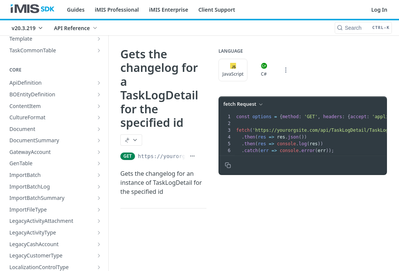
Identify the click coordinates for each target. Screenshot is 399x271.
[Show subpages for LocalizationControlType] (99, 267)
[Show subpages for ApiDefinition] (99, 83)
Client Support (216, 9)
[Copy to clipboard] (228, 165)
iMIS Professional (117, 9)
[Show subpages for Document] (99, 129)
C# (264, 70)
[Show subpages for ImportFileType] (99, 210)
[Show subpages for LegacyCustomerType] (99, 256)
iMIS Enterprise (168, 9)
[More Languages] (285, 70)
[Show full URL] (192, 156)
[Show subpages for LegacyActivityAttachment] (99, 221)
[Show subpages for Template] (99, 39)
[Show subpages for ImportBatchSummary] (99, 198)
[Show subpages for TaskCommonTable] (99, 50)
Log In (379, 9)
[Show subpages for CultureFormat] (99, 117)
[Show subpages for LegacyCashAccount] (99, 244)
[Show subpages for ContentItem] (99, 106)
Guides (76, 9)
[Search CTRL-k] (363, 27)
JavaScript (232, 70)
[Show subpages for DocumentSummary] (99, 140)
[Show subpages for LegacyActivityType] (99, 233)
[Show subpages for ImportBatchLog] (99, 187)
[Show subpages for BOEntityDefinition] (99, 94)
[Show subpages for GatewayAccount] (99, 152)
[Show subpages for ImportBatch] (99, 175)
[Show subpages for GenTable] (99, 163)
